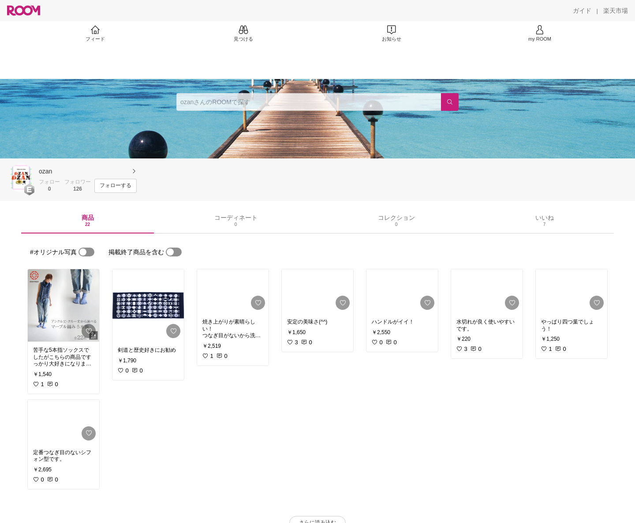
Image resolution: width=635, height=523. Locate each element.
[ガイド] (582, 11)
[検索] (450, 102)
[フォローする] (115, 186)
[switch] (86, 252)
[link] (63, 305)
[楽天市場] (615, 11)
